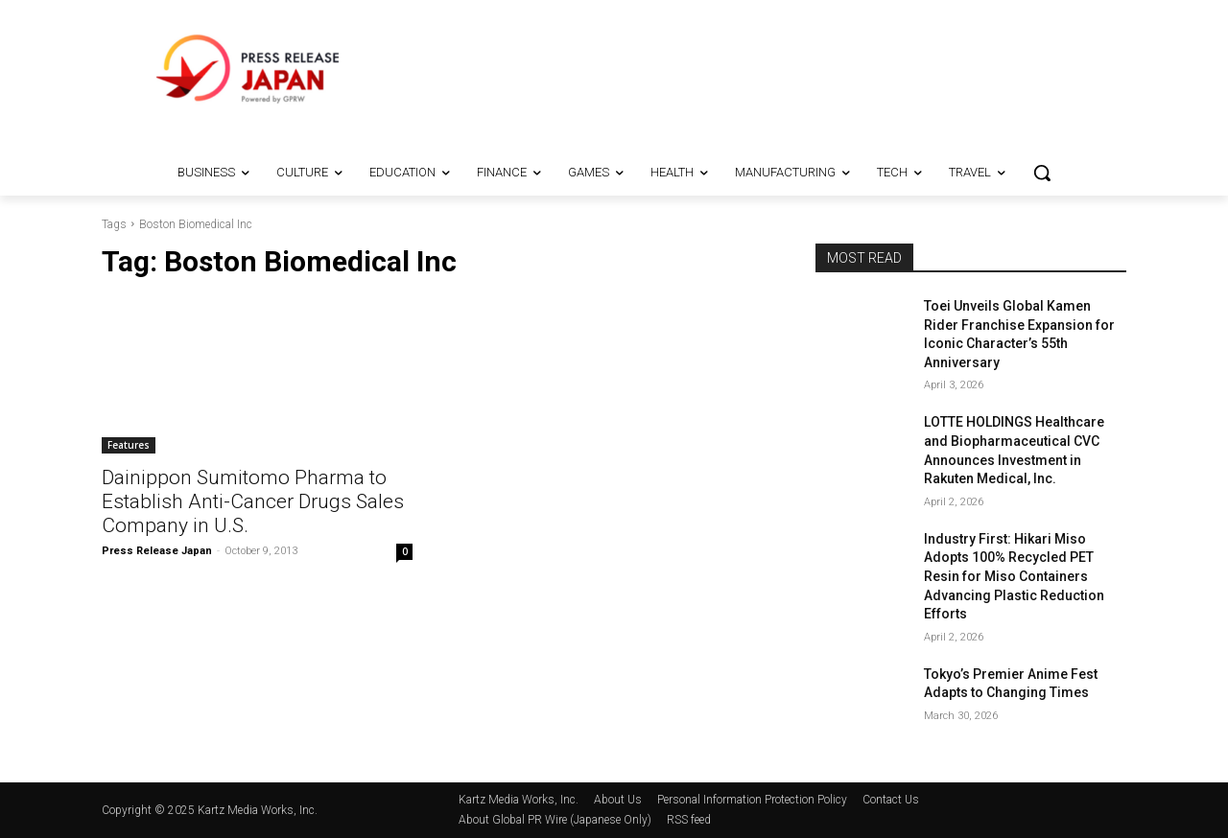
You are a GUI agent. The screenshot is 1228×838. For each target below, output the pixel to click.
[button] (1042, 173)
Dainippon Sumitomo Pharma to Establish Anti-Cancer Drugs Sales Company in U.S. (253, 501)
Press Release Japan (157, 551)
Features (128, 445)
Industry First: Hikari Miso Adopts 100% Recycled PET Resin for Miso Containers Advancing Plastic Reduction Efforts (1014, 576)
